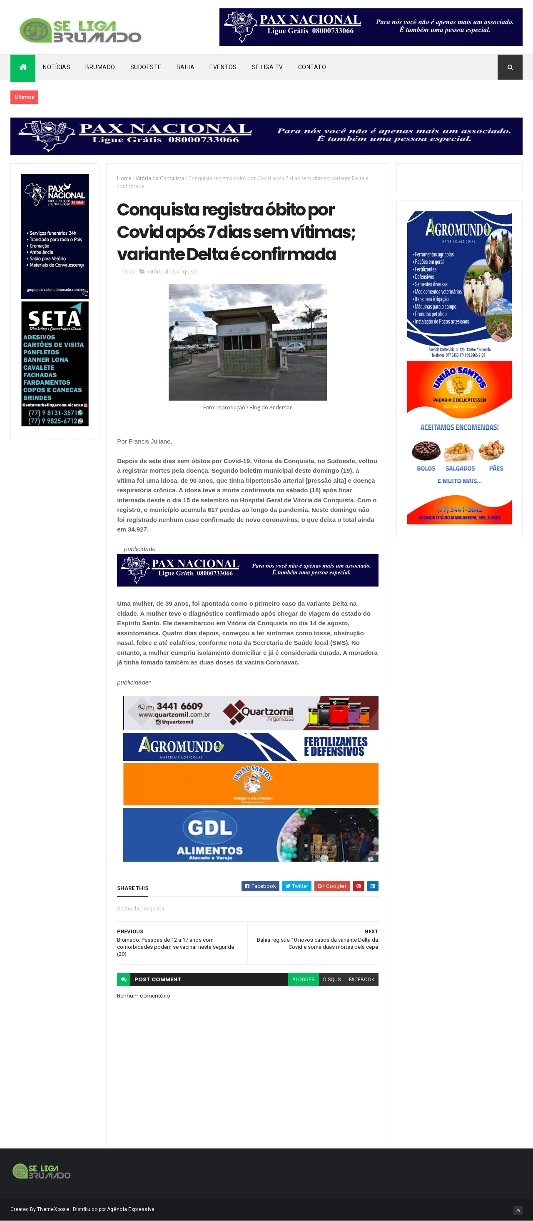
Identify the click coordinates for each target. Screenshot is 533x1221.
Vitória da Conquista (160, 178)
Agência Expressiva (130, 1209)
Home (124, 178)
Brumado (100, 67)
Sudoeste (146, 67)
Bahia (186, 67)
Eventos (223, 67)
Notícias (56, 67)
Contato (312, 67)
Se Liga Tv (267, 67)
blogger (303, 980)
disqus (332, 980)
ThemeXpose (53, 1209)
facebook (361, 980)
